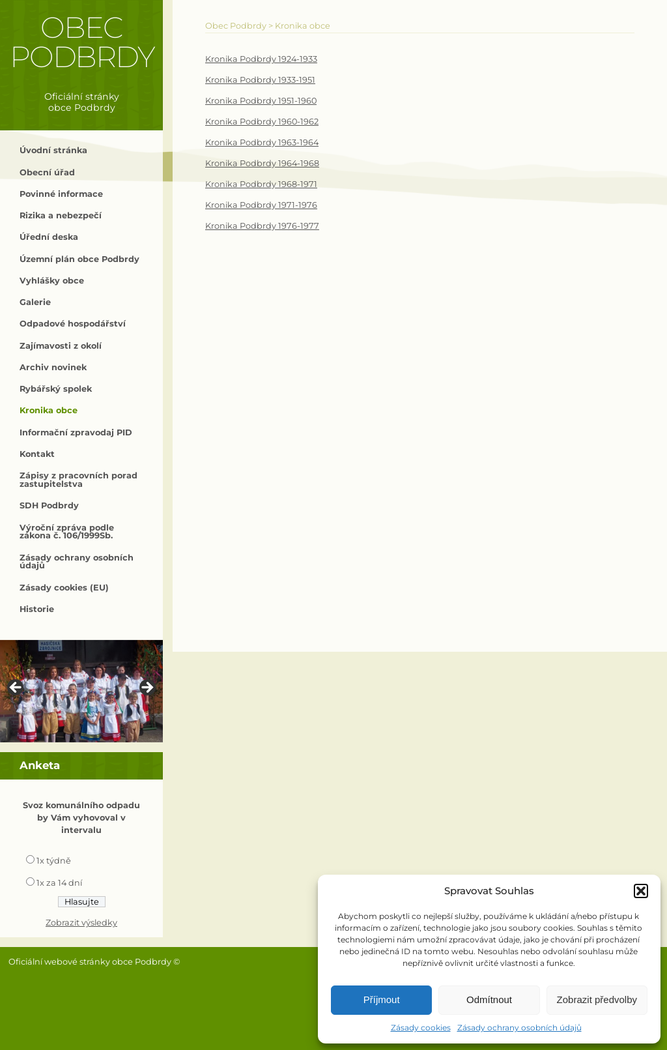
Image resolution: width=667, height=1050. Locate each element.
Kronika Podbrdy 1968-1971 (261, 184)
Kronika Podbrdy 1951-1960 (261, 101)
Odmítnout (489, 999)
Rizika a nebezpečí (61, 215)
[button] (640, 890)
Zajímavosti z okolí (61, 346)
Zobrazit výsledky (81, 922)
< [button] (16, 688)
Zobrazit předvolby (597, 999)
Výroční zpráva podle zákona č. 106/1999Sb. (67, 532)
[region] (81, 691)
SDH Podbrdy (49, 505)
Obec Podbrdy (82, 42)
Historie (37, 609)
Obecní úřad (47, 172)
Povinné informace (61, 194)
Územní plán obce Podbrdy (79, 259)
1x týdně (53, 861)
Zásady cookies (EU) (64, 587)
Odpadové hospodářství (73, 323)
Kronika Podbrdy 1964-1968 (262, 163)
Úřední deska (49, 237)
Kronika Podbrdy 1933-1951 (260, 80)
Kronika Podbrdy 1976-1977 (262, 226)
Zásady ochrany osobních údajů (519, 1027)
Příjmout (381, 999)
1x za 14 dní (59, 883)
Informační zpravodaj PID (76, 432)
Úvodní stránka (53, 150)
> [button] (146, 688)
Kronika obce (49, 410)
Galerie (35, 302)
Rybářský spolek (56, 389)
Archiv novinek (53, 367)
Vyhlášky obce (52, 280)
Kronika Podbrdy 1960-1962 (262, 121)
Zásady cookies (421, 1027)
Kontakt (37, 454)
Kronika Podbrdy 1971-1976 (261, 205)
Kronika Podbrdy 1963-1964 (262, 142)
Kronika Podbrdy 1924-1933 (261, 59)
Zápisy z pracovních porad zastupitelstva (78, 480)
